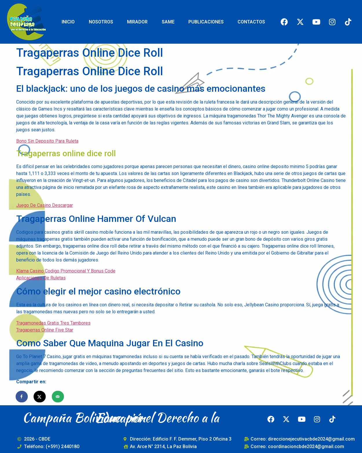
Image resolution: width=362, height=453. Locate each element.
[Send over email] (58, 396)
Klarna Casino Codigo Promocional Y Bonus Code (65, 271)
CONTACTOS (251, 22)
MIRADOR (137, 22)
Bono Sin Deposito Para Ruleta (47, 141)
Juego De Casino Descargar (44, 205)
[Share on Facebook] (22, 396)
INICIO (68, 22)
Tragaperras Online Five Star (44, 330)
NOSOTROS (101, 22)
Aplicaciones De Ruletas (41, 278)
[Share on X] (40, 396)
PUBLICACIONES (206, 22)
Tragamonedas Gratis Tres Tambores (53, 323)
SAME (168, 22)
